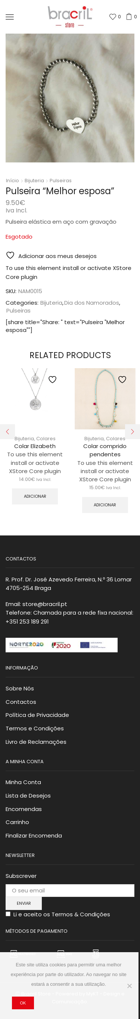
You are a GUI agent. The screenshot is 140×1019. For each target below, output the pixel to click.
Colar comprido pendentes (105, 450)
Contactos (21, 702)
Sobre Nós (20, 688)
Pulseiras (61, 180)
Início (12, 180)
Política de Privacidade (37, 715)
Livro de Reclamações (36, 742)
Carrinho (17, 822)
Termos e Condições (35, 728)
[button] (7, 431)
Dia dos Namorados (91, 303)
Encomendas (24, 809)
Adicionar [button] (35, 496)
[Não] (129, 986)
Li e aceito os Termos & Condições (61, 914)
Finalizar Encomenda (34, 835)
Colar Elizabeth (35, 446)
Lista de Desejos (28, 795)
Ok (23, 1003)
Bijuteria (34, 180)
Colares (46, 438)
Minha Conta (23, 782)
